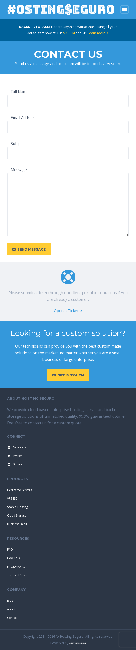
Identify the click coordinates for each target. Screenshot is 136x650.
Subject (17, 143)
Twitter (14, 456)
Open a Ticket (68, 310)
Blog (10, 601)
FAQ (10, 550)
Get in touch (68, 375)
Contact (12, 618)
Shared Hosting (17, 507)
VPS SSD (12, 498)
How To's (13, 558)
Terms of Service (18, 575)
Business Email (17, 524)
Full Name (19, 91)
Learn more (98, 33)
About (11, 609)
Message (19, 169)
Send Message (29, 249)
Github (14, 464)
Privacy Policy (16, 567)
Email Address (23, 117)
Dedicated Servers (19, 490)
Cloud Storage (16, 515)
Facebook (16, 447)
